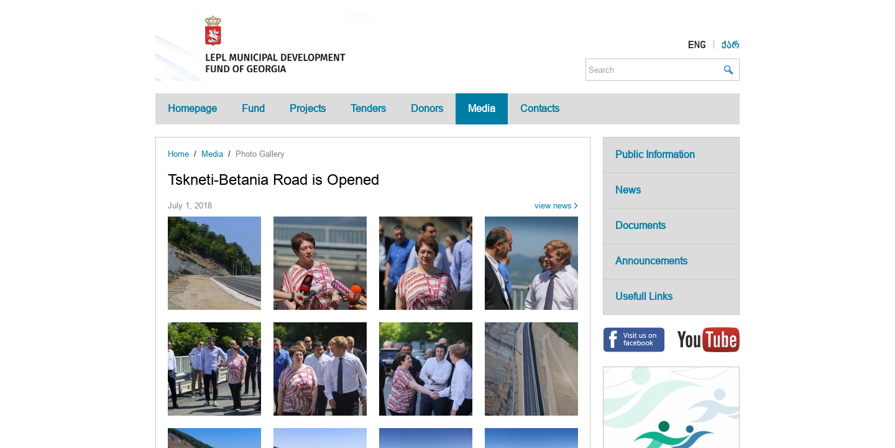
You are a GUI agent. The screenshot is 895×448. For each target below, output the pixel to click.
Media (481, 108)
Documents (640, 225)
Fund (253, 108)
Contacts (539, 108)
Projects (308, 108)
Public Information (655, 154)
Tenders (368, 108)
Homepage (192, 108)
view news (553, 205)
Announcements (651, 261)
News (628, 190)
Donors (427, 108)
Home (178, 154)
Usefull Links (643, 296)
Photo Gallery (260, 154)
